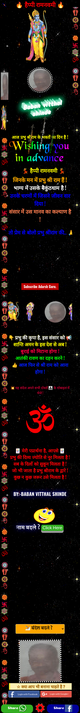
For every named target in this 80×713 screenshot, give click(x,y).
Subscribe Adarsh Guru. (40, 286)
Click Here (52, 527)
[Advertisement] (40, 577)
